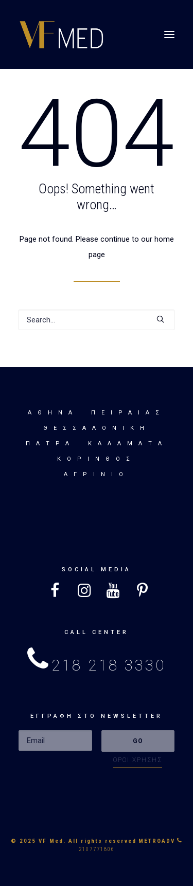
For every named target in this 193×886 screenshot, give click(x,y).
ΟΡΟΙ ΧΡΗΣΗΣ (137, 760)
